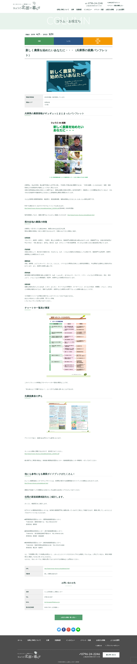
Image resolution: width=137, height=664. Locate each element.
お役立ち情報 (110, 9)
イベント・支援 (98, 9)
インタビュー (88, 9)
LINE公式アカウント (114, 2)
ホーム (20, 640)
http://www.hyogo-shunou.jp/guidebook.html (81, 215)
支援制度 (78, 9)
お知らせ (99, 645)
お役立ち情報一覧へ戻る (68, 617)
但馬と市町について (63, 9)
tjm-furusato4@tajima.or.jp (52, 602)
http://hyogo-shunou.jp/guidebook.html (36, 483)
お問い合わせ (112, 655)
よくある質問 (120, 9)
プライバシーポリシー (112, 645)
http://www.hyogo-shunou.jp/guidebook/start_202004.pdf (42, 208)
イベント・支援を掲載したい (115, 5)
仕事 (72, 9)
